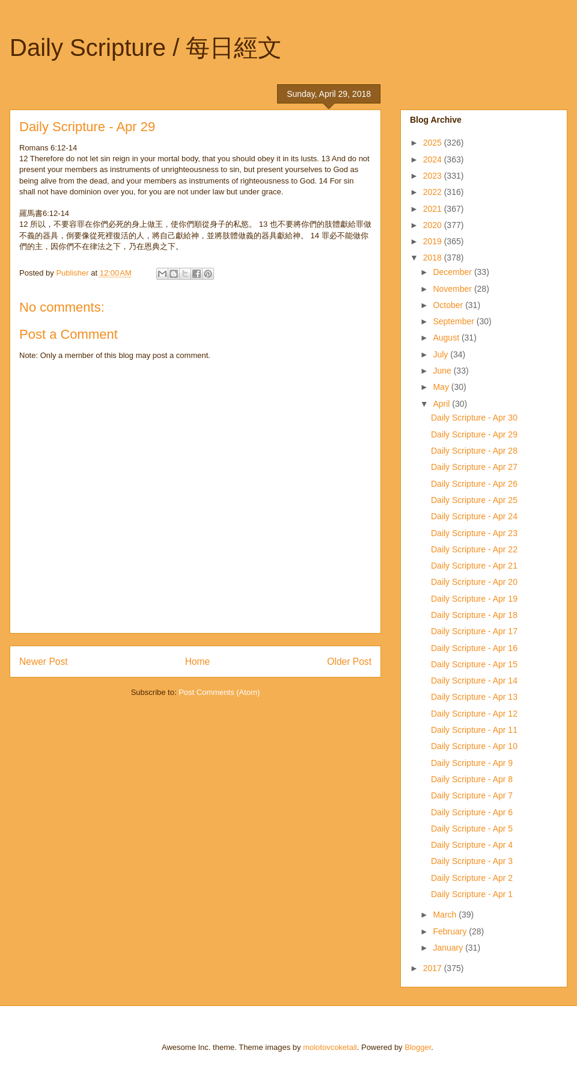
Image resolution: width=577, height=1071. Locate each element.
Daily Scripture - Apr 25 (474, 500)
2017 (433, 968)
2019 (433, 241)
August (447, 337)
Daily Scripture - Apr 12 (474, 713)
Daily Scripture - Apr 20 (474, 582)
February (451, 931)
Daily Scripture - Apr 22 (474, 549)
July (441, 354)
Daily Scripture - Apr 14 (474, 680)
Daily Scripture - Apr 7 (472, 795)
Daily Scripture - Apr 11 (474, 730)
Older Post (349, 661)
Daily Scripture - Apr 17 (474, 631)
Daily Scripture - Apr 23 (474, 533)
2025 (433, 142)
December (453, 272)
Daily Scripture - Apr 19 (474, 598)
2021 (433, 209)
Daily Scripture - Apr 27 (474, 467)
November (453, 289)
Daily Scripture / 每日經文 (146, 47)
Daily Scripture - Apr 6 (472, 812)
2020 (433, 225)
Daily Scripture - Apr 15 (474, 664)
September (454, 321)
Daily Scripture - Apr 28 (474, 450)
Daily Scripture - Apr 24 (474, 516)
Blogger (418, 1047)
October (449, 305)
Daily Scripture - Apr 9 (472, 763)
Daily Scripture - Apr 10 (474, 746)
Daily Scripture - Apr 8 (472, 779)
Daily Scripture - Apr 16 (474, 648)
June (443, 370)
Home (197, 661)
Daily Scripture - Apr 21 (474, 565)
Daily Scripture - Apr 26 (474, 484)
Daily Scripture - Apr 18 (474, 615)
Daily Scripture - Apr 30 (474, 417)
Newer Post (43, 661)
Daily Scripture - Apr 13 (474, 697)
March (446, 914)
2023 (433, 176)
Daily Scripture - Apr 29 (474, 434)
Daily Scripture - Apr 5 (472, 828)
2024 (433, 159)
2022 (433, 192)
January (449, 947)
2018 (433, 257)
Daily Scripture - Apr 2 (472, 878)
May (442, 387)
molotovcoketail (330, 1047)
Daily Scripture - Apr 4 (472, 845)
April (442, 404)
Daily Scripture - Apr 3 (472, 861)
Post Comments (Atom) (219, 692)
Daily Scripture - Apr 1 (472, 894)
